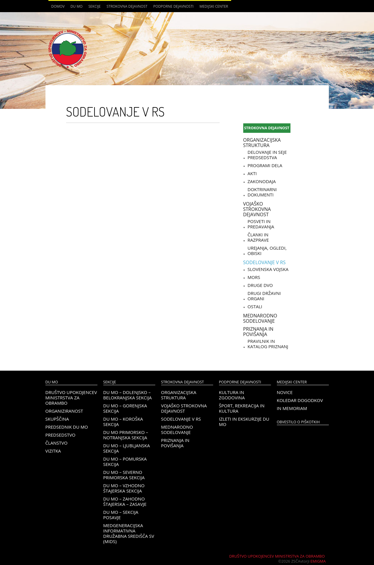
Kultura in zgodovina (232, 395)
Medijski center (214, 6)
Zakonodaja (262, 181)
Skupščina (57, 419)
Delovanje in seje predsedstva (267, 154)
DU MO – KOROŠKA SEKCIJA (123, 421)
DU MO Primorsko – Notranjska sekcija (125, 435)
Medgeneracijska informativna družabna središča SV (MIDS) (128, 533)
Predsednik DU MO (66, 427)
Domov (58, 6)
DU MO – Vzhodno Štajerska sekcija (124, 488)
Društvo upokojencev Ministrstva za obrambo (71, 398)
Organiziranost (64, 411)
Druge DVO (260, 285)
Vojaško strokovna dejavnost (257, 209)
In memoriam (292, 408)
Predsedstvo (60, 435)
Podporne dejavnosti (173, 6)
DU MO (77, 6)
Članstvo (56, 442)
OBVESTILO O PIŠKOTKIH (298, 421)
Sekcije (95, 6)
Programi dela (265, 165)
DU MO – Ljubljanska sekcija (126, 448)
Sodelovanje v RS (264, 262)
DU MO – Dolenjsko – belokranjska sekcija (127, 395)
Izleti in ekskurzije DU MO (244, 421)
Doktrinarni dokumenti (262, 192)
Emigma (318, 561)
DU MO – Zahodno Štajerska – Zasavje (125, 501)
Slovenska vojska (268, 269)
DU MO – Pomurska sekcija (125, 461)
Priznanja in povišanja (258, 331)
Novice (285, 392)
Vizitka (53, 450)
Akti (252, 173)
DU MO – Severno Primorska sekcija (124, 474)
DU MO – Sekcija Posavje (120, 514)
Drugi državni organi (264, 295)
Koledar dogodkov (300, 400)
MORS (254, 277)
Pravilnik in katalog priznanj (268, 343)
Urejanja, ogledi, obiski (267, 250)
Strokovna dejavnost (127, 6)
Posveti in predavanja (261, 224)
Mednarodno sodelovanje (260, 318)
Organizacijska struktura (262, 142)
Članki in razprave (258, 237)
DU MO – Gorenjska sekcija (125, 408)
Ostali (255, 306)
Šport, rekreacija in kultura (242, 408)
